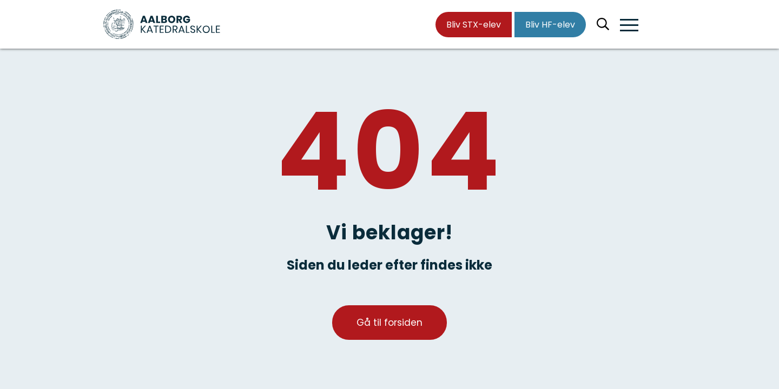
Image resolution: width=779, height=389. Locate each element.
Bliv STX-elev (473, 24)
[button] (629, 25)
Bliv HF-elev (550, 24)
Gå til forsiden (389, 322)
